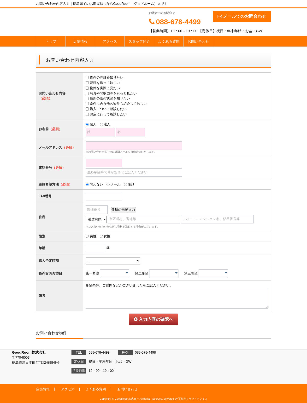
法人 (107, 124)
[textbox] (115, 273)
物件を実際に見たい (105, 88)
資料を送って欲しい (105, 83)
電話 (131, 184)
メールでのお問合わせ (242, 16)
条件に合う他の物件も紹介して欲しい (118, 103)
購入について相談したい (108, 109)
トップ (51, 41)
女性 (107, 236)
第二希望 (141, 273)
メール (115, 184)
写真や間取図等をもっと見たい (113, 93)
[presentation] (127, 273)
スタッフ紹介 (139, 41)
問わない (96, 184)
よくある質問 (169, 41)
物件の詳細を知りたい (106, 77)
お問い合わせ (198, 41)
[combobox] (114, 273)
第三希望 (191, 273)
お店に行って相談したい (108, 114)
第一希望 (92, 273)
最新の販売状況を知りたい (110, 98)
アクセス (110, 41)
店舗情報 (80, 41)
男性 (93, 236)
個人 (93, 124)
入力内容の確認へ (153, 319)
